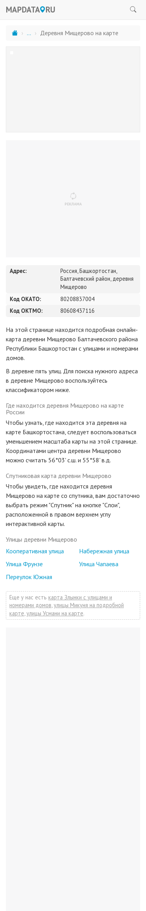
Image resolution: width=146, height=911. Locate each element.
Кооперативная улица (35, 551)
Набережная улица (104, 551)
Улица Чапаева (98, 564)
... (29, 33)
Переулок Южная (29, 577)
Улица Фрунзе (24, 564)
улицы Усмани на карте (54, 613)
